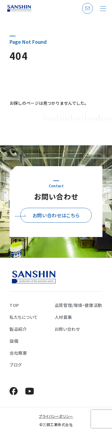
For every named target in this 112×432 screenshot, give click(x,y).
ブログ (16, 365)
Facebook (14, 391)
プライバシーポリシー (56, 416)
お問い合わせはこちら (56, 215)
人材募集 (63, 317)
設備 (14, 341)
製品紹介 (18, 329)
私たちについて (24, 317)
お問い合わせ (86, 13)
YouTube (29, 391)
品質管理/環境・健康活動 (78, 305)
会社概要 (18, 353)
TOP (14, 305)
